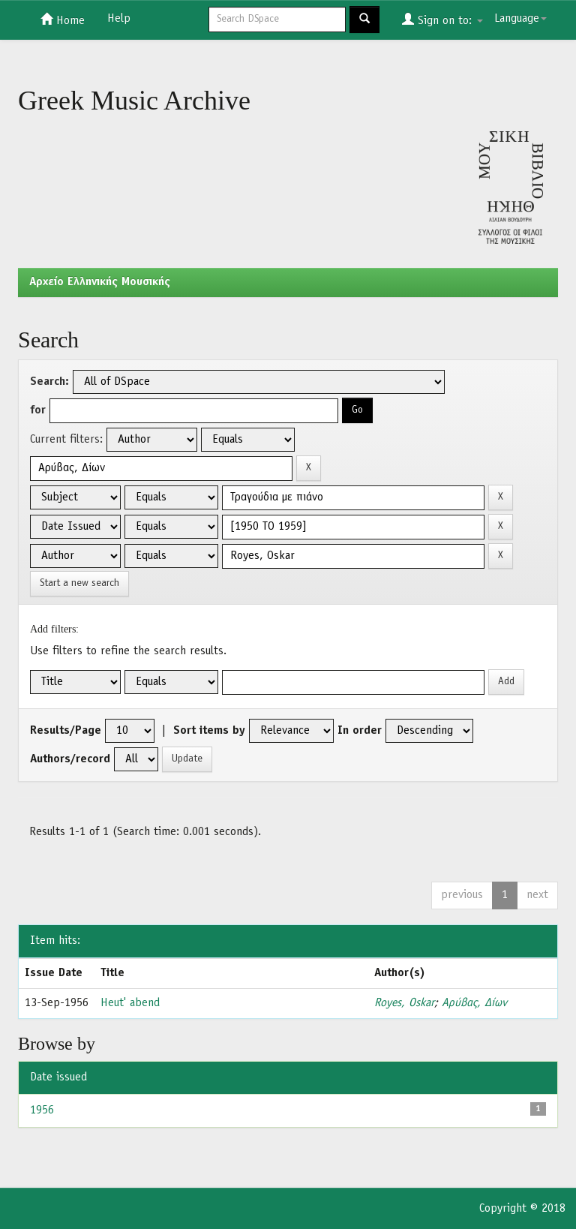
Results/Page (65, 731)
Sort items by (209, 731)
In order (360, 731)
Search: (49, 382)
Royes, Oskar (404, 1003)
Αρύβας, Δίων (474, 1003)
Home (62, 19)
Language (520, 19)
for (38, 410)
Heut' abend (130, 1003)
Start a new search (79, 583)
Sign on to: (442, 19)
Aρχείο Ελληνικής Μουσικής (99, 282)
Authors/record (70, 759)
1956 (42, 1110)
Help (118, 19)
